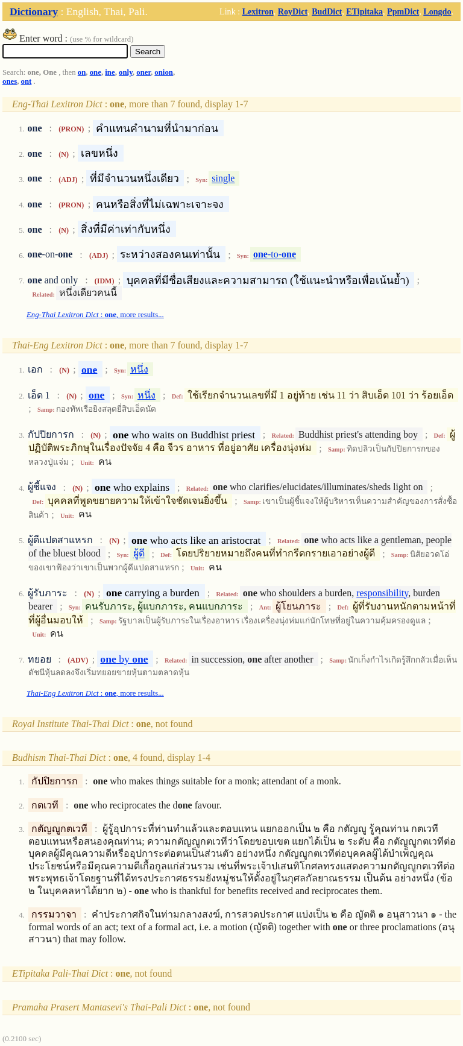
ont (26, 81)
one (95, 72)
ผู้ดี (139, 554)
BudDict (327, 11)
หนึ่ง (139, 369)
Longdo (437, 11)
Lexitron (258, 11)
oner (143, 72)
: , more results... (95, 314)
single (223, 179)
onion (163, 72)
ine (110, 72)
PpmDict (403, 11)
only (126, 72)
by (124, 659)
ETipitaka (364, 11)
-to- (274, 255)
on (82, 72)
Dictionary (34, 11)
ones (9, 81)
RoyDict (292, 11)
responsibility (382, 593)
